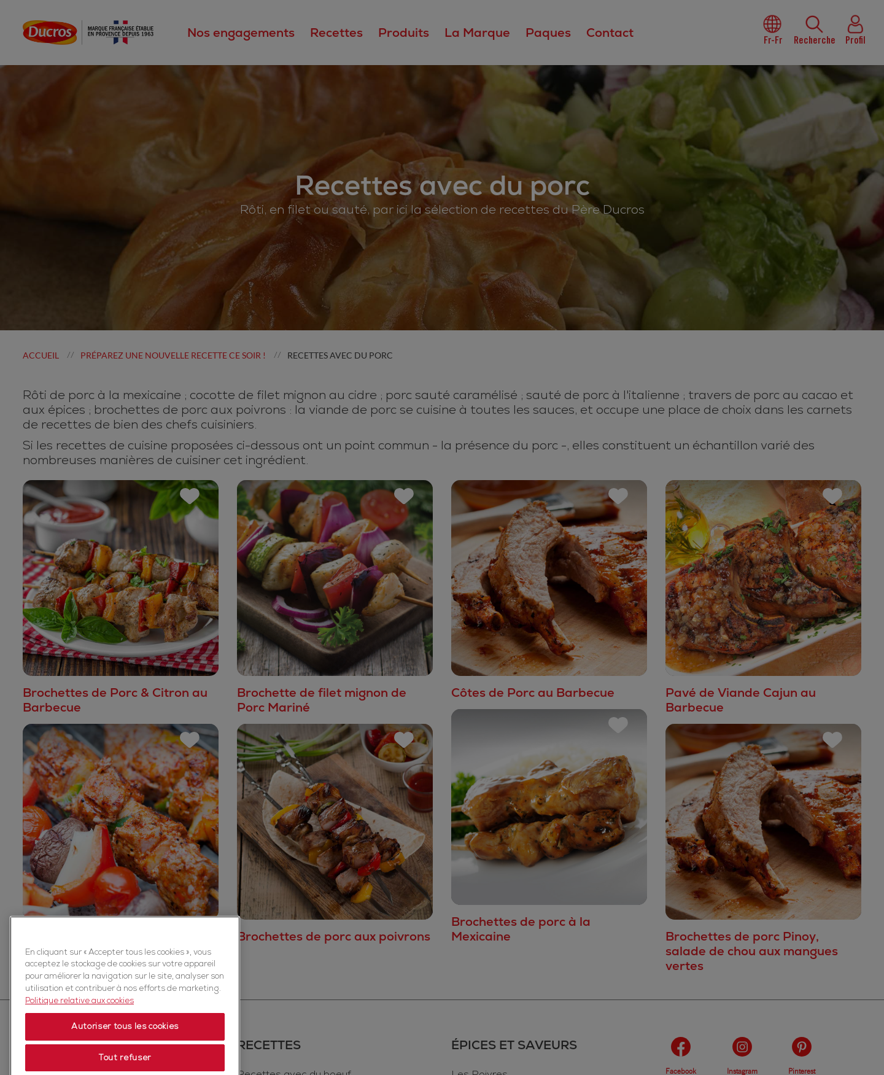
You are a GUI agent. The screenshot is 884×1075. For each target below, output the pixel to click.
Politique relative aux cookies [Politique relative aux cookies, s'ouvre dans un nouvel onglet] (79, 1049)
